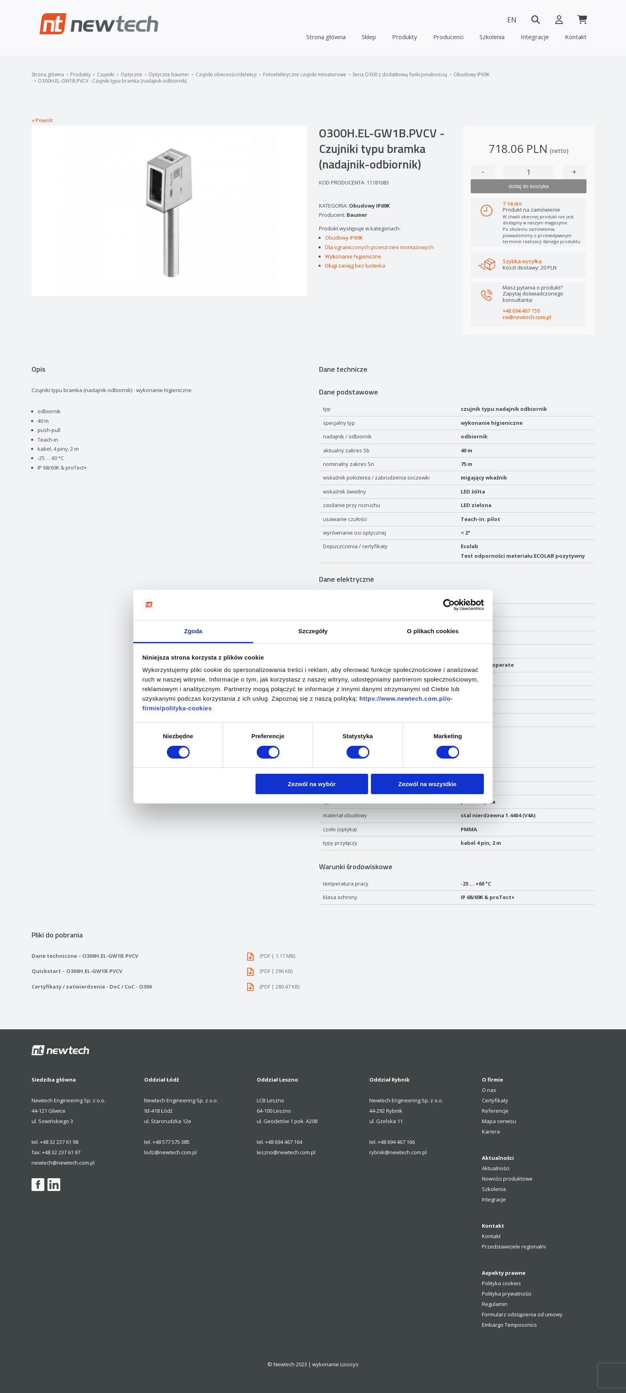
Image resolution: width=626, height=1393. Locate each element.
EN (510, 19)
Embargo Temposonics (509, 1324)
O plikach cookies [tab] (432, 631)
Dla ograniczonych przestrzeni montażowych (379, 247)
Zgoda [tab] (193, 631)
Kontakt (575, 37)
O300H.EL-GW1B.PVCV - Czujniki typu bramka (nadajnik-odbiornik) (112, 81)
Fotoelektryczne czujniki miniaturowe (304, 74)
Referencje (495, 1110)
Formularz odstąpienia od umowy (522, 1314)
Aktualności (495, 1168)
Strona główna (326, 37)
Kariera (491, 1131)
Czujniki (105, 74)
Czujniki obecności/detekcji (226, 74)
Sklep (369, 37)
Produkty (404, 37)
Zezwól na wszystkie (427, 784)
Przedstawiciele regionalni (514, 1246)
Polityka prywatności (506, 1293)
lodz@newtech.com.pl (170, 1152)
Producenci (448, 37)
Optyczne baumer (169, 74)
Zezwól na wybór (312, 784)
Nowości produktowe (507, 1178)
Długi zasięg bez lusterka (355, 265)
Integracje (535, 37)
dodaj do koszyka (529, 186)
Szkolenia (492, 37)
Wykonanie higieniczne (353, 256)
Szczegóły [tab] (312, 631)
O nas (489, 1090)
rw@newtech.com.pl (527, 317)
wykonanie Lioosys (335, 1364)
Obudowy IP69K (471, 74)
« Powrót (42, 120)
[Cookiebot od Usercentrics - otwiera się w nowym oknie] (449, 605)
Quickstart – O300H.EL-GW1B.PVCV (169, 971)
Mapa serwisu (499, 1121)
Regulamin (494, 1304)
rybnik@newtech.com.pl (398, 1152)
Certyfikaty (495, 1100)
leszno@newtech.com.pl (286, 1152)
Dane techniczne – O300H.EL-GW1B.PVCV (169, 956)
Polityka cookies (501, 1283)
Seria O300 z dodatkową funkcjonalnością (400, 74)
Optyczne (131, 74)
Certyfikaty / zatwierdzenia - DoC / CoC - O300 (169, 986)
